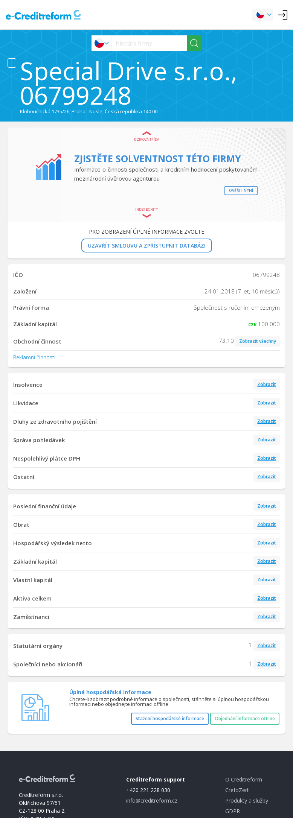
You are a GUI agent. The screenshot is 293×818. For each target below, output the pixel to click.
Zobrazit (266, 384)
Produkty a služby (246, 800)
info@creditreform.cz (151, 800)
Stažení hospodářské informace (170, 718)
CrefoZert (237, 790)
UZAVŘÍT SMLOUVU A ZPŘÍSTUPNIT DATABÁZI (147, 245)
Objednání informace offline (245, 718)
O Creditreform (243, 779)
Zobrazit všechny (257, 341)
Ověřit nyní (241, 190)
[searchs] (149, 43)
